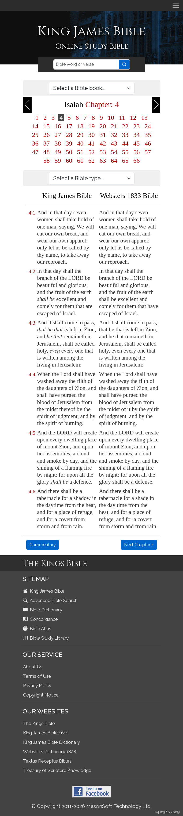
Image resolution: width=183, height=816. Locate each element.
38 (58, 143)
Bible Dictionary (43, 609)
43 (114, 143)
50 (69, 151)
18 (80, 126)
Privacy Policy (37, 685)
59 (58, 160)
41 (91, 143)
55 (125, 151)
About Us (32, 666)
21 (114, 126)
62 (91, 160)
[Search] (86, 64)
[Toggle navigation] (176, 5)
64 (114, 160)
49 (58, 151)
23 (136, 126)
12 (133, 117)
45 (136, 143)
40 (80, 143)
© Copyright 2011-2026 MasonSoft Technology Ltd (91, 806)
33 (125, 134)
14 (35, 126)
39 (69, 143)
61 (80, 160)
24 (148, 126)
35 (148, 134)
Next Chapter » (139, 544)
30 (91, 134)
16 (58, 126)
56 (136, 151)
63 (103, 160)
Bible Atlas (37, 628)
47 (35, 151)
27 (58, 134)
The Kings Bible (39, 723)
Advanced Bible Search (51, 600)
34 (136, 134)
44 (125, 143)
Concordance (41, 619)
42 (103, 143)
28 (69, 134)
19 (91, 126)
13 (144, 117)
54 (114, 151)
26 (46, 134)
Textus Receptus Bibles (47, 761)
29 (80, 134)
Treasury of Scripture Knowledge (57, 770)
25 (35, 134)
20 (103, 126)
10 (111, 117)
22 (125, 126)
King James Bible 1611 (45, 732)
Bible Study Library (46, 638)
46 (148, 143)
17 (69, 126)
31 (103, 134)
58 (46, 160)
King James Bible (44, 591)
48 (46, 151)
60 (69, 160)
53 (103, 151)
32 (114, 134)
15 (46, 126)
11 (122, 117)
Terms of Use (37, 676)
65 (125, 160)
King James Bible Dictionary (51, 742)
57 (148, 151)
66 (136, 160)
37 (46, 143)
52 (91, 151)
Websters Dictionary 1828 (49, 751)
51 (80, 151)
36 (35, 143)
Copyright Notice (41, 695)
